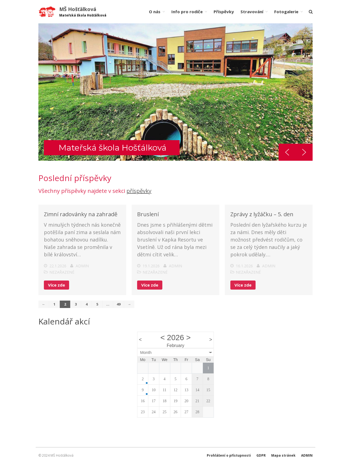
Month (146, 353)
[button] (165, 158)
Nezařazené (61, 273)
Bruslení (148, 215)
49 (118, 305)
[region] (175, 92)
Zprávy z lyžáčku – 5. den (261, 215)
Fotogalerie (286, 11)
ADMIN (307, 455)
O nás (154, 11)
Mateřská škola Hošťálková (112, 148)
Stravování (251, 11)
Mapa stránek (283, 455)
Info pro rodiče (187, 11)
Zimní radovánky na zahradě (80, 215)
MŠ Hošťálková (77, 9)
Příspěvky (224, 11)
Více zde (56, 286)
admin (82, 267)
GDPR (261, 455)
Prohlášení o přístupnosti (229, 455)
